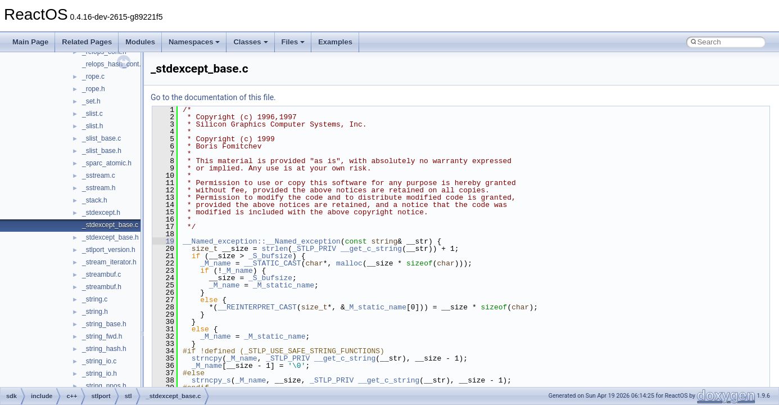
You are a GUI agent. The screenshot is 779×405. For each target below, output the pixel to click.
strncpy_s (211, 380)
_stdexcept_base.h (110, 237)
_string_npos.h (104, 386)
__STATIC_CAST (272, 263)
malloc (349, 263)
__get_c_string (371, 249)
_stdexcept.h (101, 213)
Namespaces (194, 42)
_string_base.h (104, 324)
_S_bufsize (270, 256)
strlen (274, 249)
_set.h (91, 101)
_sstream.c (98, 175)
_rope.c (93, 76)
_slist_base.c (101, 138)
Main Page (30, 42)
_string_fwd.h (102, 336)
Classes (250, 42)
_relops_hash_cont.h (113, 64)
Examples (335, 42)
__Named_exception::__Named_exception (262, 241)
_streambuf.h (101, 287)
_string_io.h (99, 373)
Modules (140, 42)
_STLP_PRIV (314, 249)
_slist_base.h (101, 151)
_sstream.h (98, 188)
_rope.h (93, 89)
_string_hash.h (104, 349)
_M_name (215, 263)
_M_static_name (283, 285)
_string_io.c (99, 361)
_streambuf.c (101, 274)
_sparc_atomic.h (107, 163)
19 (163, 241)
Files (293, 42)
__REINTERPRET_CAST (257, 307)
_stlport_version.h (108, 250)
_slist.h (92, 126)
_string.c (94, 299)
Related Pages (87, 42)
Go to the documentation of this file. (213, 97)
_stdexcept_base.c (110, 225)
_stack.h (94, 200)
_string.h (95, 312)
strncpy (207, 358)
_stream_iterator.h (109, 262)
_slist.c (92, 114)
